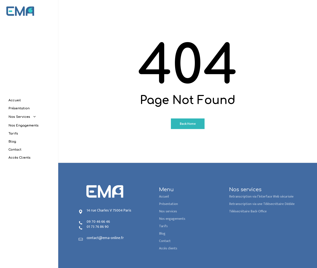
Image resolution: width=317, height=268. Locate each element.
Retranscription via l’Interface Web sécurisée (261, 196)
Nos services (168, 211)
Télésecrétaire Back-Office (248, 211)
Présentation (168, 204)
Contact (165, 241)
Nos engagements (172, 219)
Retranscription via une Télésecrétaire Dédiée (262, 204)
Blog (162, 233)
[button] (309, 2)
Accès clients (168, 248)
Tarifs (163, 226)
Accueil (164, 196)
